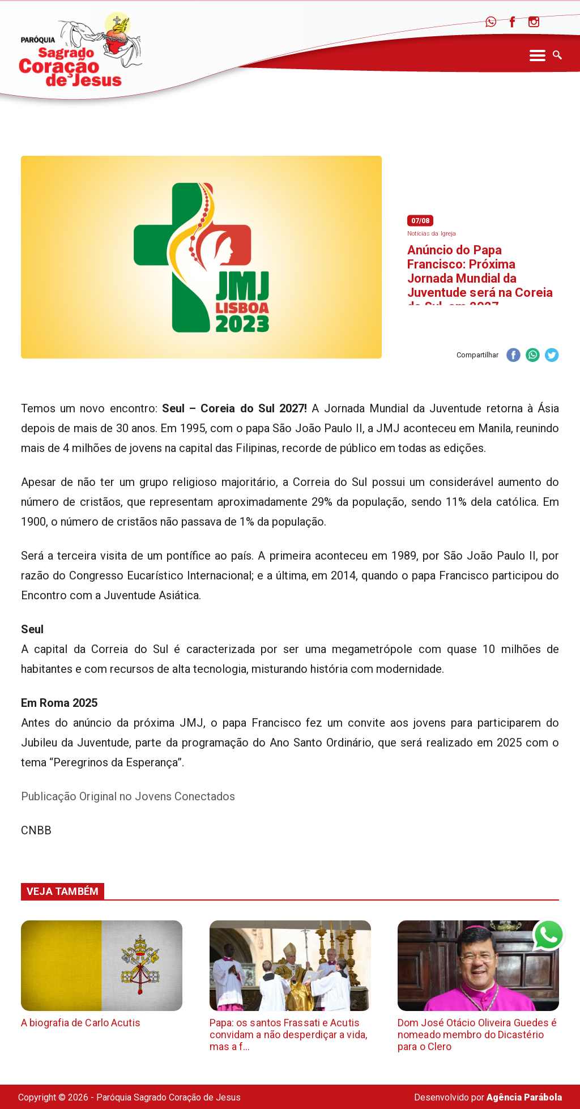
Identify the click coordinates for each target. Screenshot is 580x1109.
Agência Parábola (524, 1097)
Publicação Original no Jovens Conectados (128, 796)
